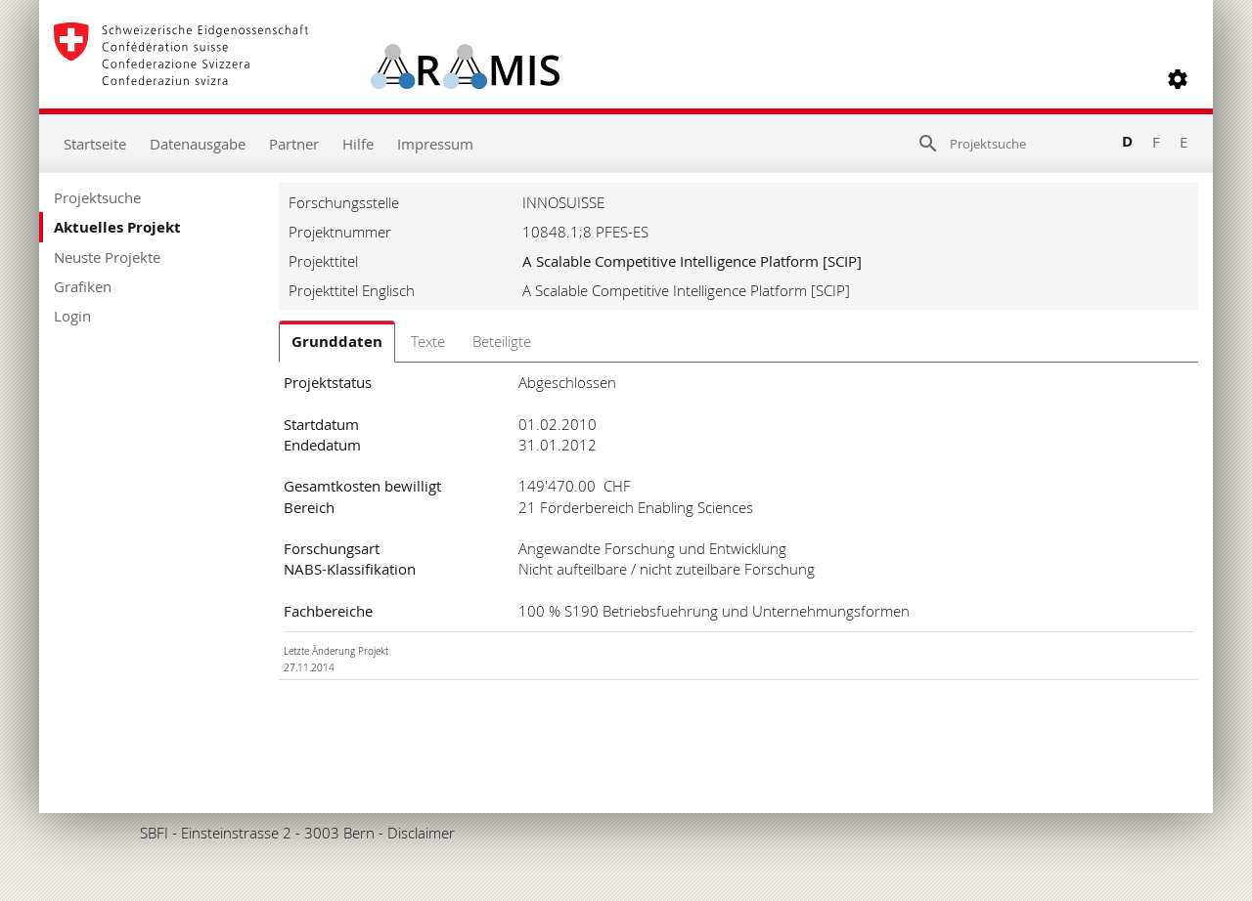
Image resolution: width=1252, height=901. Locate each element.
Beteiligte (501, 341)
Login (72, 315)
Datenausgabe (198, 143)
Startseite (95, 143)
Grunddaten (336, 341)
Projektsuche (97, 197)
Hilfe (358, 143)
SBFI (154, 832)
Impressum (435, 143)
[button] (1177, 79)
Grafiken (83, 286)
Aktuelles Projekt (117, 227)
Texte (428, 341)
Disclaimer (421, 832)
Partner (294, 143)
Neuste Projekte (107, 257)
